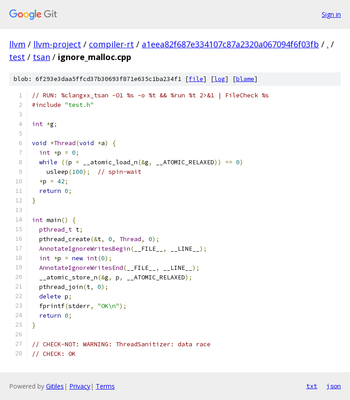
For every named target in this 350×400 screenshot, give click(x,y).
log (219, 79)
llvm (17, 44)
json (333, 386)
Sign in (331, 14)
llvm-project (57, 44)
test (17, 56)
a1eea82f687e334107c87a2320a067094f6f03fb (230, 44)
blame (245, 79)
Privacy (79, 386)
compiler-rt (111, 44)
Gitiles (55, 386)
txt (311, 386)
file (196, 79)
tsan (41, 56)
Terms (105, 386)
